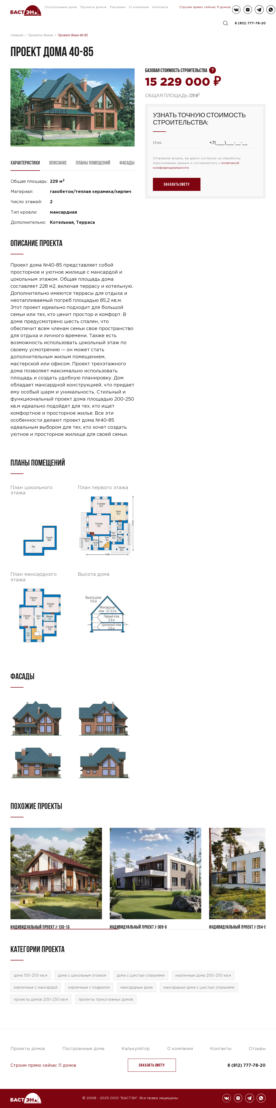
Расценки (117, 7)
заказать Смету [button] (176, 184)
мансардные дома (136, 987)
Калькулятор (136, 1048)
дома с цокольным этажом (82, 975)
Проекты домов (93, 7)
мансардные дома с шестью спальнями (198, 987)
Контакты (160, 7)
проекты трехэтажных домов (106, 999)
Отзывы (257, 1048)
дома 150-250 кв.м (30, 975)
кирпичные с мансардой (36, 987)
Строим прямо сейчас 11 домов (205, 7)
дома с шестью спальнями (141, 975)
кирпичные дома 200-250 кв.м (203, 975)
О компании (139, 7)
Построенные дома (61, 7)
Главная (16, 35)
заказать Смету (152, 1065)
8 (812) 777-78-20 (250, 23)
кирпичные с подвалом (89, 987)
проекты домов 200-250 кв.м (41, 999)
